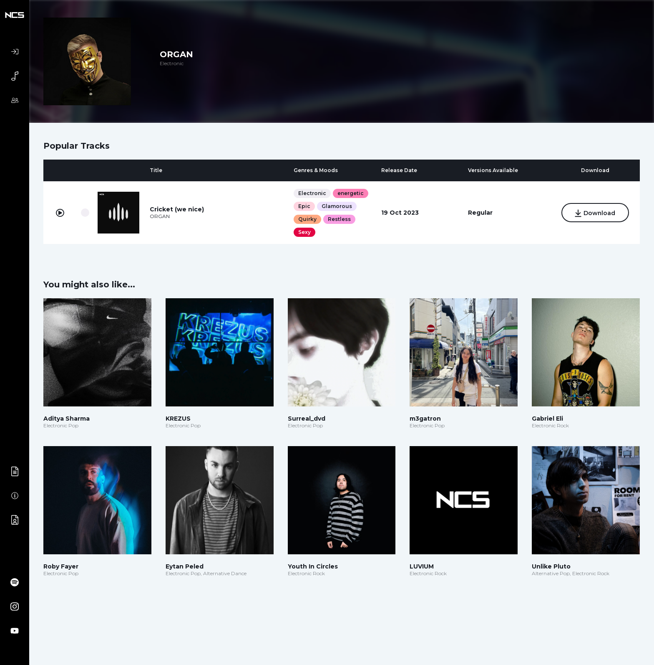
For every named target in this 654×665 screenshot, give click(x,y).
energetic (350, 193)
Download (595, 213)
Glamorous (337, 206)
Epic (304, 206)
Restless (339, 219)
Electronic (312, 193)
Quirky (307, 219)
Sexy (304, 232)
